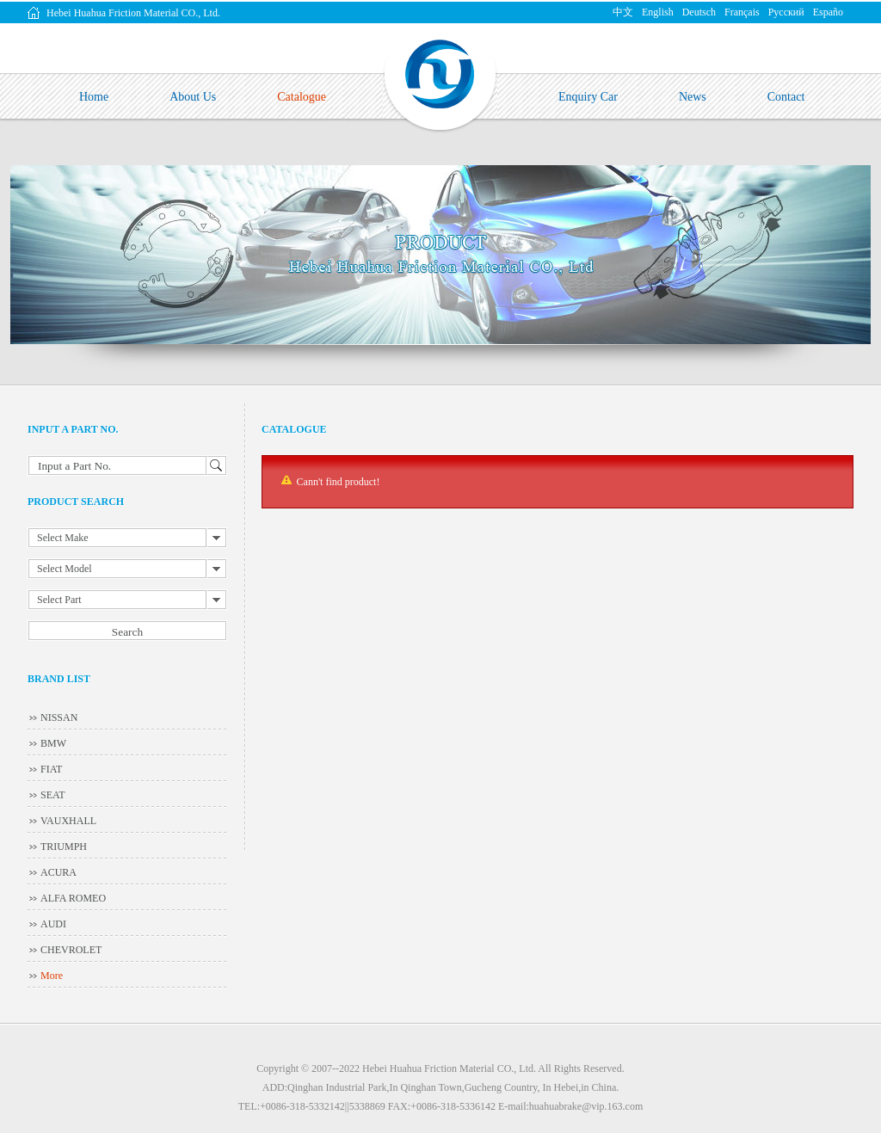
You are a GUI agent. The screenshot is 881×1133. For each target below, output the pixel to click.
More (51, 976)
